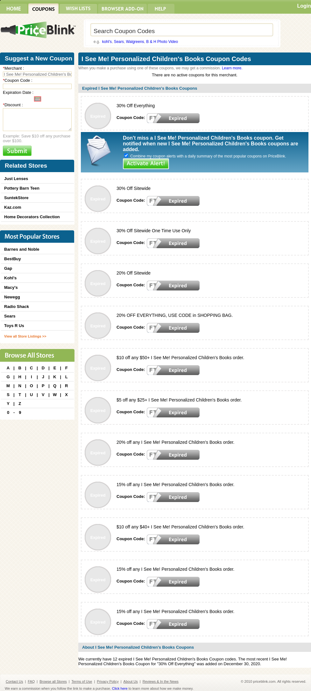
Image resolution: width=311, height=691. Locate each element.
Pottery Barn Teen (21, 188)
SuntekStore (16, 197)
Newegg (12, 297)
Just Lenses (16, 178)
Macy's (11, 287)
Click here (120, 688)
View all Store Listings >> (25, 336)
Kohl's (10, 278)
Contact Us (14, 681)
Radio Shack (16, 306)
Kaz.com (12, 207)
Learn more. (232, 68)
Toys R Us (14, 325)
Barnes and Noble (21, 249)
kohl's (107, 41)
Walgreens (135, 41)
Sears (119, 41)
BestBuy (12, 258)
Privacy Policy (107, 681)
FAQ (31, 681)
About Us (131, 681)
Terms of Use (82, 681)
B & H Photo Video (162, 41)
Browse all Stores (53, 681)
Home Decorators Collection (32, 216)
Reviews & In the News (161, 681)
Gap (8, 268)
